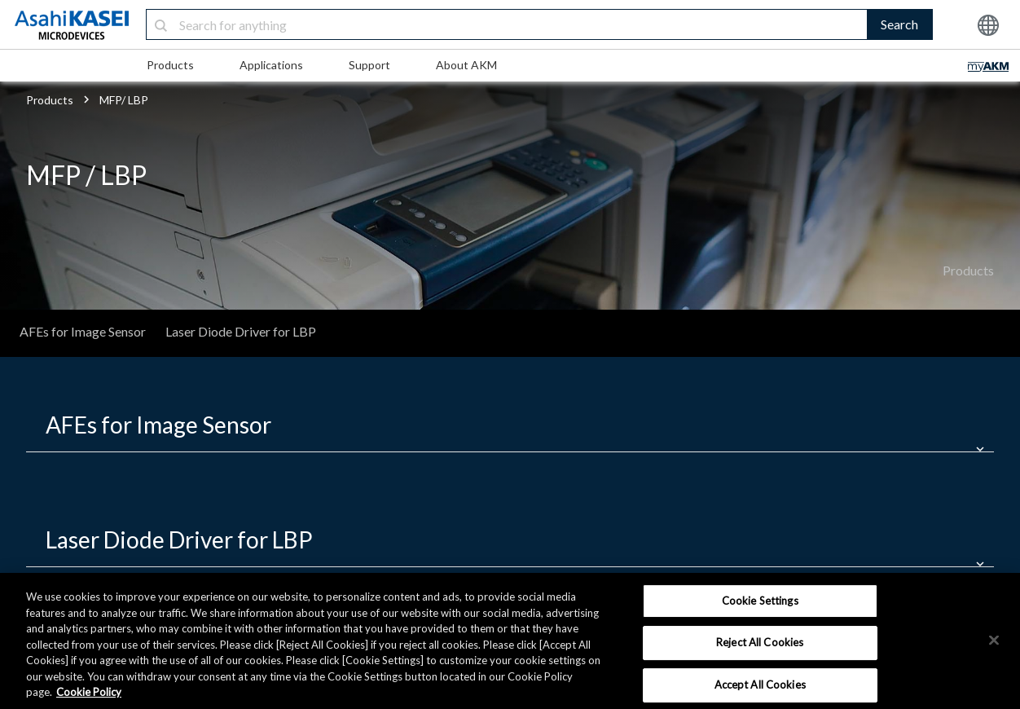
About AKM (466, 65)
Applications (271, 65)
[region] (510, 641)
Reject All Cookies (759, 642)
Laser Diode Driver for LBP (240, 331)
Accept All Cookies (760, 684)
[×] (994, 640)
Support (369, 65)
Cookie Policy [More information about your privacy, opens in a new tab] (88, 691)
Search (899, 24)
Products (170, 65)
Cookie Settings (760, 600)
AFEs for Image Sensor (83, 331)
